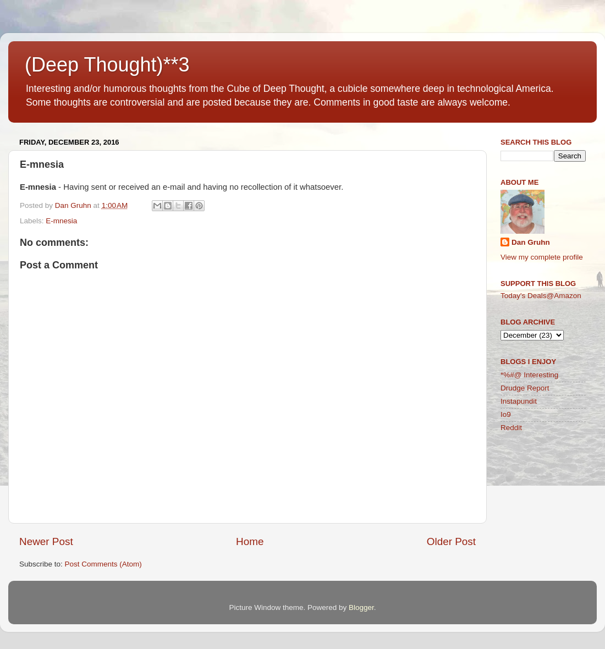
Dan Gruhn (531, 242)
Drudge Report (525, 388)
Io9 (506, 414)
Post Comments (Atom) (103, 564)
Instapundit (519, 401)
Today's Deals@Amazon (541, 296)
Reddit (511, 428)
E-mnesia (61, 221)
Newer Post (46, 541)
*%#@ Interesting (529, 375)
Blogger (361, 607)
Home (249, 541)
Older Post (451, 541)
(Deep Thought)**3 (107, 64)
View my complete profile (542, 257)
